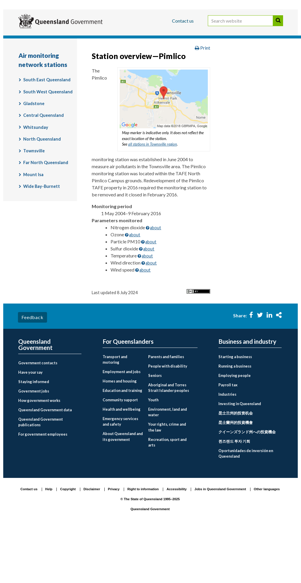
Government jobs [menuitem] (33, 444)
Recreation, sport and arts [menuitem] (167, 496)
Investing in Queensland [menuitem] (239, 457)
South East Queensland (47, 133)
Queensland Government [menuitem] (35, 398)
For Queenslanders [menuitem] (128, 395)
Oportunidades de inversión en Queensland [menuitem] (245, 507)
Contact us (183, 20)
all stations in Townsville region (152, 197)
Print (202, 101)
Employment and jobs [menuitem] (122, 425)
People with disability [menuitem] (167, 419)
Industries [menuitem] (227, 447)
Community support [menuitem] (120, 453)
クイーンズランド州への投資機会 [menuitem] (247, 485)
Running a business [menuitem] (234, 419)
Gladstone (33, 156)
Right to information (143, 543)
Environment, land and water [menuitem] (167, 465)
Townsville (34, 204)
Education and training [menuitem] (122, 444)
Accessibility (177, 543)
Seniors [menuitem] (155, 429)
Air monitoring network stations (58, 81)
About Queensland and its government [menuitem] (123, 490)
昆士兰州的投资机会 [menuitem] (235, 466)
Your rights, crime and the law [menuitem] (167, 480)
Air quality (168, 69)
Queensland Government (150, 562)
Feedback (32, 370)
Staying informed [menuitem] (33, 435)
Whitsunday (35, 180)
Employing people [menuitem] (234, 429)
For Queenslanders (37, 39)
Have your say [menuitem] (30, 425)
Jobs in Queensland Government (220, 543)
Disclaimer (91, 543)
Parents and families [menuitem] (166, 410)
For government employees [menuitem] (42, 487)
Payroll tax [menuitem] (228, 438)
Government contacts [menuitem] (37, 416)
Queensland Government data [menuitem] (45, 463)
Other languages (267, 543)
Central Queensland (43, 168)
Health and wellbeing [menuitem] (122, 462)
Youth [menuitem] (153, 453)
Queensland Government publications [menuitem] (40, 475)
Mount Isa (33, 227)
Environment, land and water (193, 57)
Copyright (68, 543)
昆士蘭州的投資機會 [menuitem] (235, 476)
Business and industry (87, 39)
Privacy (114, 543)
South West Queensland (48, 145)
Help (48, 543)
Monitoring (133, 69)
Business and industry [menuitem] (247, 395)
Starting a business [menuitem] (235, 410)
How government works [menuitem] (39, 453)
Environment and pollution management (67, 69)
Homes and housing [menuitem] (120, 434)
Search (278, 26)
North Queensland (42, 192)
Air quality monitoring (214, 69)
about (155, 281)
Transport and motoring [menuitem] (115, 413)
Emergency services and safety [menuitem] (120, 475)
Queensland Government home (63, 57)
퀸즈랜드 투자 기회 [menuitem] (234, 494)
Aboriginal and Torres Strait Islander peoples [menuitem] (168, 441)
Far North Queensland (45, 215)
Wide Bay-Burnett (41, 239)
